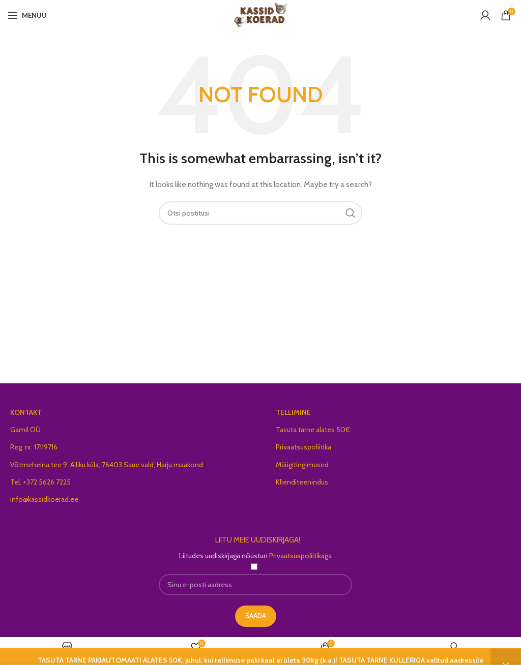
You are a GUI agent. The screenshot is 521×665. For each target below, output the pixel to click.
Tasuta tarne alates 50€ (313, 429)
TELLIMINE (293, 412)
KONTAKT (26, 412)
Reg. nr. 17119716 (33, 446)
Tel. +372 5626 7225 (40, 482)
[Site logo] (260, 14)
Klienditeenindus (302, 482)
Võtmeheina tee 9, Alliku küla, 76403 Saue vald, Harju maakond (106, 464)
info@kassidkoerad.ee (44, 499)
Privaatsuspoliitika (303, 446)
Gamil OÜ (25, 429)
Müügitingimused (302, 464)
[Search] (260, 213)
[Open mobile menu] (27, 15)
